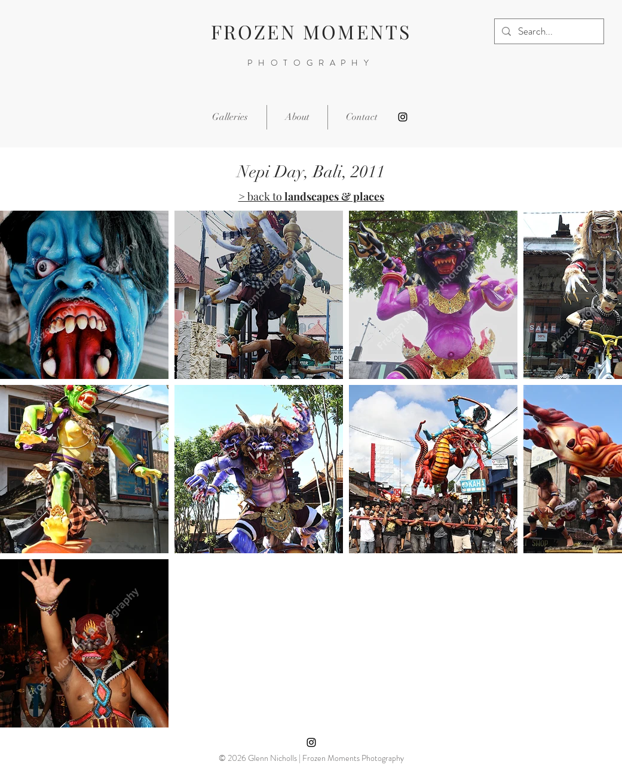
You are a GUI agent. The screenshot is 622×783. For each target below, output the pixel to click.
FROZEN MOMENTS (311, 31)
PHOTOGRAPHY (311, 63)
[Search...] (548, 31)
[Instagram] (403, 117)
